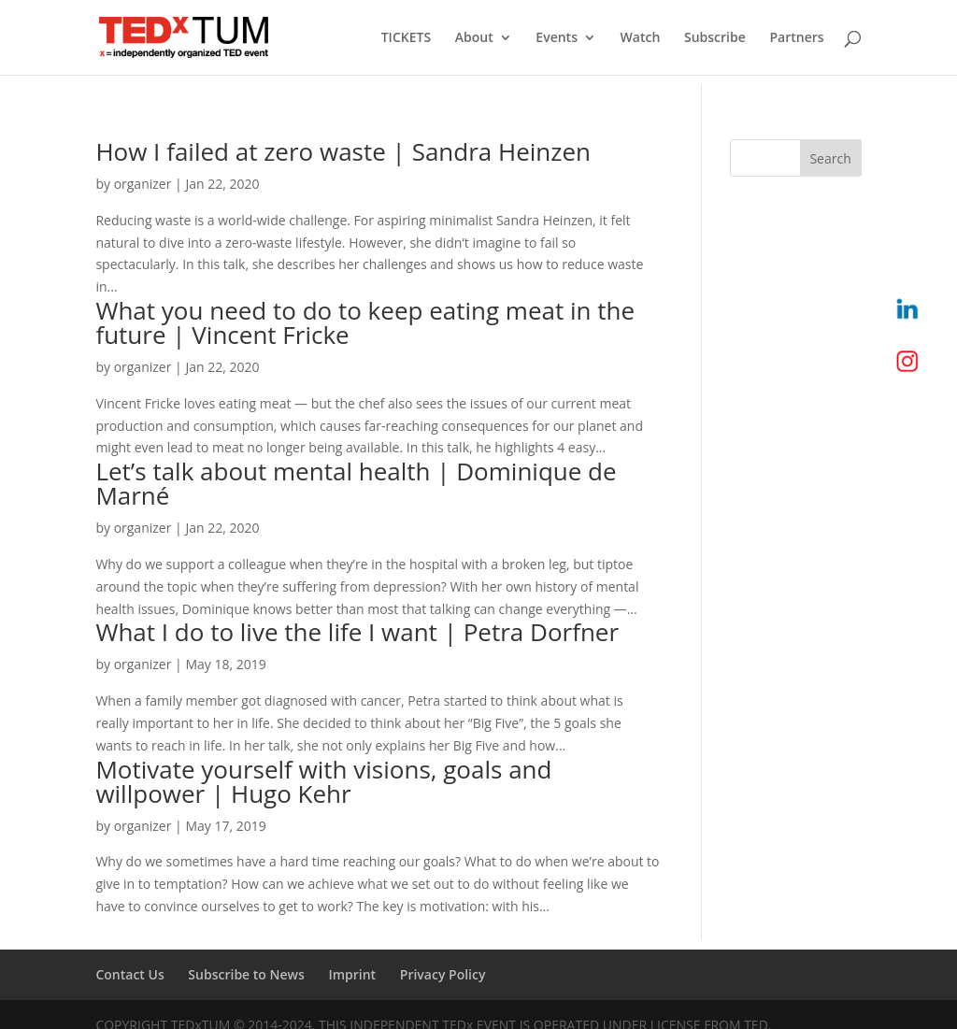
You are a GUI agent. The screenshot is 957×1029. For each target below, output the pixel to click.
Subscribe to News (246, 974)
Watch (641, 38)
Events (557, 38)
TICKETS (406, 38)
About (474, 38)
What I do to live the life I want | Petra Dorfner (357, 632)
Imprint (352, 974)
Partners (796, 38)
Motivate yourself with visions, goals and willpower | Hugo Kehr (323, 781)
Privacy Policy (443, 974)
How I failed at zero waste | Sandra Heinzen (343, 151)
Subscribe (715, 38)
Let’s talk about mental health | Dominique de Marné (355, 483)
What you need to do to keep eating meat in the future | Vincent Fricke (365, 322)
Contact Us (129, 974)
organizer (143, 184)
